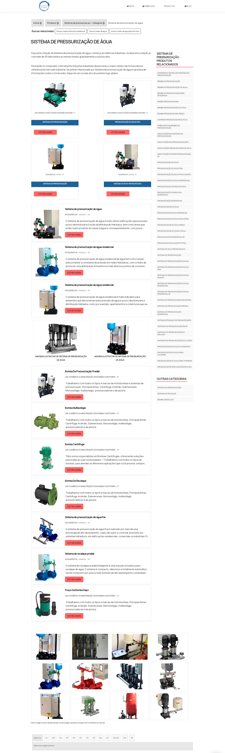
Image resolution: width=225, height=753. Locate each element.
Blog (188, 6)
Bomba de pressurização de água (172, 87)
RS (87, 676)
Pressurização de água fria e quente (174, 174)
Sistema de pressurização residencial (169, 313)
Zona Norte (54, 702)
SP (67, 676)
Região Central (39, 702)
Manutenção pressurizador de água (174, 148)
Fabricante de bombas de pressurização (168, 126)
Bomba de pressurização (168, 81)
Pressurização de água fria (170, 168)
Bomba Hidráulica (165, 399)
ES (61, 676)
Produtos (169, 6)
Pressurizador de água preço (171, 225)
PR (74, 676)
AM (125, 676)
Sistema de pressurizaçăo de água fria (173, 268)
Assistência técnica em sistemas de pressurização (173, 74)
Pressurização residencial (169, 201)
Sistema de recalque (166, 393)
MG (53, 676)
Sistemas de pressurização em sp (172, 326)
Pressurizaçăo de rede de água (171, 186)
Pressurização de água (168, 162)
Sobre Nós (148, 6)
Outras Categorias (171, 379)
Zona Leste (92, 702)
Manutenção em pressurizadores (173, 142)
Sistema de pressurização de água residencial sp (173, 292)
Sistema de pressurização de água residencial (173, 284)
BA (101, 676)
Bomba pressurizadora (168, 101)
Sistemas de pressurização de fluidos (174, 340)
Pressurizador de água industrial (173, 219)
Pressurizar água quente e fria (171, 243)
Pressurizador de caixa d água (171, 231)
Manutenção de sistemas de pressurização (170, 135)
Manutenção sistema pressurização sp (174, 155)
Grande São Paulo (108, 702)
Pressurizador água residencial (172, 213)
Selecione (37, 676)
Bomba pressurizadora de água (171, 107)
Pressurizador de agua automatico (173, 346)
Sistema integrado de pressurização (174, 320)
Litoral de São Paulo (127, 702)
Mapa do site (171, 729)
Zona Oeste (67, 702)
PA (132, 676)
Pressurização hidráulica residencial (70, 31)
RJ (47, 676)
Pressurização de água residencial (173, 180)
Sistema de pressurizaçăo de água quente (173, 276)
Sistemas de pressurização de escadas (171, 333)
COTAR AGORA (45, 132)
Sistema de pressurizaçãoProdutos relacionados (168, 59)
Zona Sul (80, 702)
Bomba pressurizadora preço (170, 113)
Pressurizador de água (98, 31)
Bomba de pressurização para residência (171, 94)
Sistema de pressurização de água (173, 261)
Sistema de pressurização (169, 255)
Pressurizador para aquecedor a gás (174, 367)
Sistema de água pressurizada (171, 249)
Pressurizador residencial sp (171, 237)
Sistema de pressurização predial (172, 306)
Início (130, 6)
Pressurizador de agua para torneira (125, 31)
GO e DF (116, 676)
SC (80, 676)
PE (94, 676)
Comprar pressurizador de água (172, 119)
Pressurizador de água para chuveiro (170, 353)
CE (107, 676)
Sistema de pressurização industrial (174, 300)
